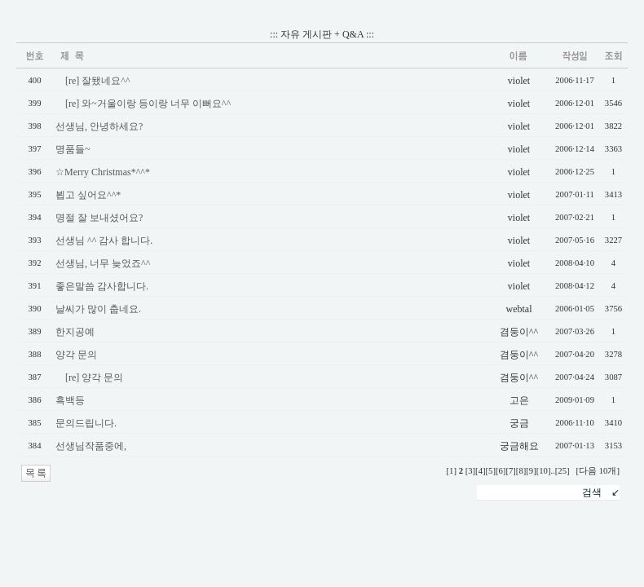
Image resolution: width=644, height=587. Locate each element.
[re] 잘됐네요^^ (97, 80)
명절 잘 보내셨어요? (99, 217)
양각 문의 (76, 354)
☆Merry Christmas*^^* (102, 172)
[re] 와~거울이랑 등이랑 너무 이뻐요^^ (148, 103)
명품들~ (72, 149)
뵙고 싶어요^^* (88, 195)
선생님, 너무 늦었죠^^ (102, 263)
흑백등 (70, 400)
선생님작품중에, (90, 446)
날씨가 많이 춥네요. (98, 309)
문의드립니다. (86, 423)
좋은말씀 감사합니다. (101, 286)
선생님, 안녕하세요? (99, 126)
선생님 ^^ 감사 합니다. (103, 240)
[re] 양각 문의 (94, 377)
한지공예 (75, 332)
